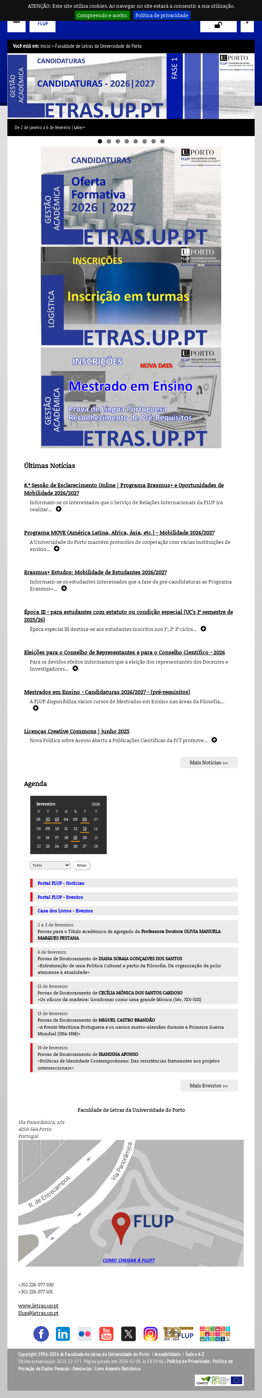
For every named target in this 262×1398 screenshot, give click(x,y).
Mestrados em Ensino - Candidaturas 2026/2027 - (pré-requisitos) (107, 692)
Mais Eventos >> (209, 1085)
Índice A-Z (195, 1354)
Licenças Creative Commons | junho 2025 (76, 731)
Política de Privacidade (188, 1361)
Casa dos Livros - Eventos (65, 910)
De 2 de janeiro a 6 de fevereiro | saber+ (50, 127)
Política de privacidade (161, 15)
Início (45, 46)
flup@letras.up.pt (38, 1312)
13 (85, 828)
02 (48, 818)
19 (75, 837)
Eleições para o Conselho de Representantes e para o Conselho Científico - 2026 (124, 652)
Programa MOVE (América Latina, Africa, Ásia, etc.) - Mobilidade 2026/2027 (119, 532)
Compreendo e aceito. (102, 15)
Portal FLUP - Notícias (61, 883)
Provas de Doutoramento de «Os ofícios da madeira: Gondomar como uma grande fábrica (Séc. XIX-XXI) (119, 996)
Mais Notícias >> (209, 762)
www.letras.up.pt (38, 1305)
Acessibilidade (167, 1354)
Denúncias (82, 1369)
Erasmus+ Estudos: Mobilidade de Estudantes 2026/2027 (95, 572)
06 (84, 818)
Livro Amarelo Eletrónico (118, 1369)
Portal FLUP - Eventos (60, 897)
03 (57, 818)
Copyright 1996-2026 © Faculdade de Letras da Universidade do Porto (84, 1354)
